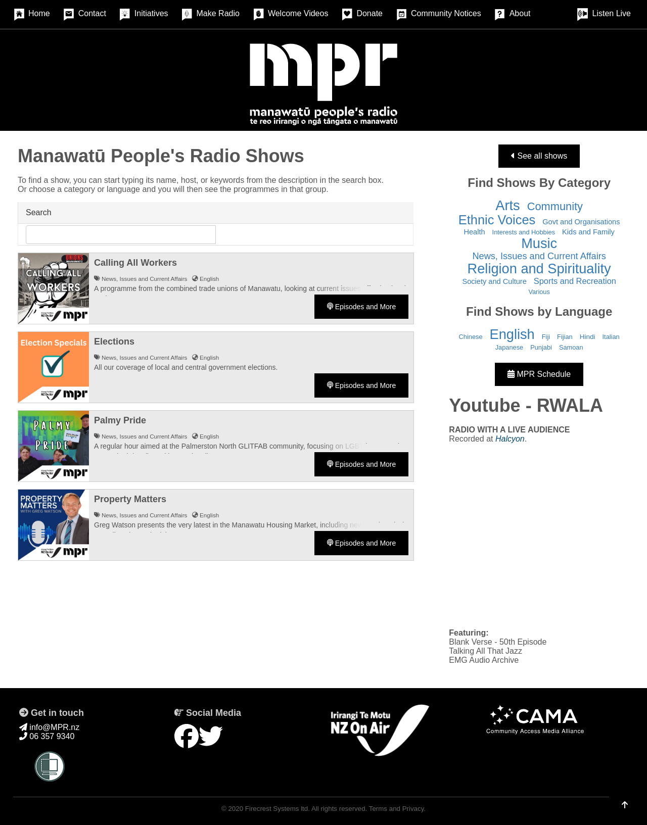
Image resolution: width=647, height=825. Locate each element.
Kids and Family (588, 232)
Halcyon (510, 438)
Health (474, 232)
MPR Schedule (539, 374)
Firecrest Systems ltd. (277, 808)
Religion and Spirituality (539, 268)
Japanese (509, 347)
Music (539, 243)
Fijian (565, 337)
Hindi (587, 337)
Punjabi (541, 347)
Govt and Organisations (581, 222)
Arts (507, 205)
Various (538, 292)
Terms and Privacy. (397, 808)
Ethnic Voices (496, 220)
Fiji (546, 337)
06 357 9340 (46, 736)
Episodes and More (361, 307)
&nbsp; (539, 535)
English (512, 334)
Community (555, 206)
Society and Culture (494, 281)
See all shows (539, 156)
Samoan (571, 347)
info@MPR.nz (49, 727)
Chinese (471, 337)
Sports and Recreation (575, 280)
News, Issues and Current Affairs (539, 256)
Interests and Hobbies (524, 232)
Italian (611, 337)
